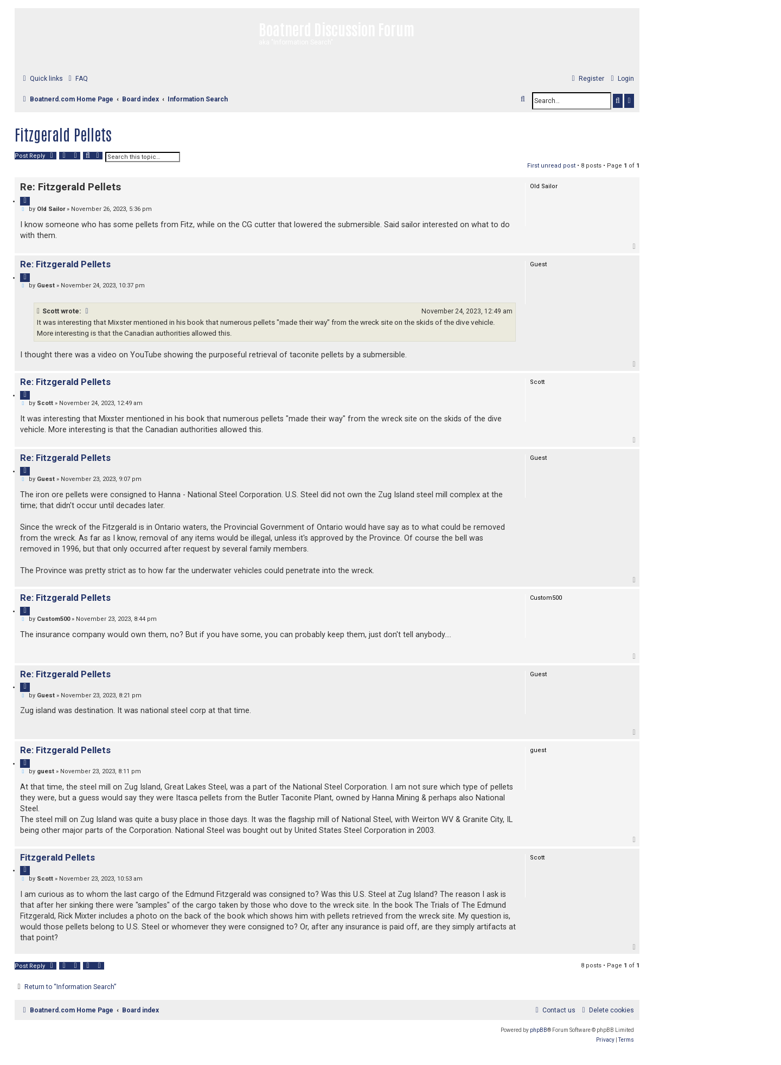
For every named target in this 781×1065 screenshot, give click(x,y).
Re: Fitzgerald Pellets (70, 187)
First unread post (551, 165)
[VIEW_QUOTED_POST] (87, 311)
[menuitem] (77, 79)
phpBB (538, 1030)
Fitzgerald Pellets (63, 134)
